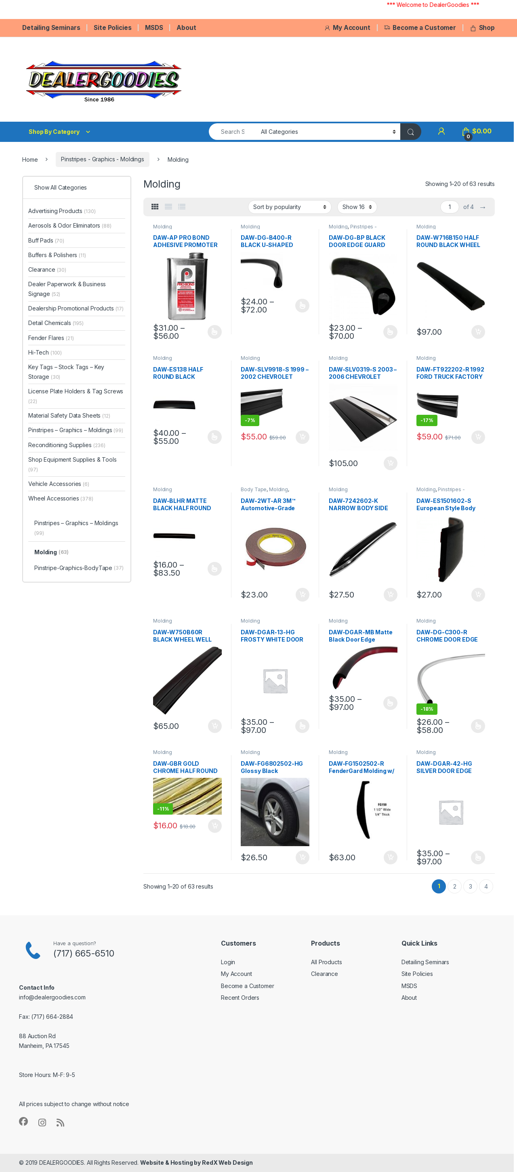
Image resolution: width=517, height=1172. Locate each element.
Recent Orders (240, 997)
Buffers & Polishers (57, 254)
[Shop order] (290, 207)
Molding (162, 227)
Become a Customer (420, 28)
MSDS (154, 28)
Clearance (47, 269)
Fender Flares (51, 337)
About (186, 28)
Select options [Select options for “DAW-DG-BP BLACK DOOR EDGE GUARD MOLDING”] (390, 332)
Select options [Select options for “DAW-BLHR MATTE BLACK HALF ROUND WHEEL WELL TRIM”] (215, 569)
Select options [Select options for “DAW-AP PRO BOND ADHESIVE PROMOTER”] (215, 332)
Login (228, 962)
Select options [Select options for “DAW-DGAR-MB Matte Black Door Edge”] (390, 703)
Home (30, 159)
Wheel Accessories (60, 498)
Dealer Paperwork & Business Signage (67, 289)
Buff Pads (46, 240)
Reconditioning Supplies (66, 444)
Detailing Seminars (51, 28)
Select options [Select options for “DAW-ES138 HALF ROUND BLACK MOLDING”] (215, 437)
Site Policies (112, 28)
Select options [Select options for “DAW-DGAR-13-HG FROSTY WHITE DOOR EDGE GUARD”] (302, 726)
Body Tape (254, 489)
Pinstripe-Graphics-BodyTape (79, 568)
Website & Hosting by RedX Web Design (196, 1162)
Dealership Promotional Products (76, 308)
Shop (482, 28)
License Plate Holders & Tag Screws (75, 396)
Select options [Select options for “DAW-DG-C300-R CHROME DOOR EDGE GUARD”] (478, 726)
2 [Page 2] (454, 886)
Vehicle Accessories (58, 483)
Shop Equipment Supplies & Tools (72, 464)
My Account (347, 28)
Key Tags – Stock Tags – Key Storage (66, 371)
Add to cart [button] (478, 332)
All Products (326, 962)
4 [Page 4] (486, 886)
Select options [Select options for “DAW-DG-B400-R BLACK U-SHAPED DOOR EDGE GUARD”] (302, 306)
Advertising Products (61, 210)
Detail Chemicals (56, 322)
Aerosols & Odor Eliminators (69, 225)
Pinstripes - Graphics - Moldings (102, 159)
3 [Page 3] (470, 886)
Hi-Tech (45, 352)
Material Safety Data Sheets (69, 415)
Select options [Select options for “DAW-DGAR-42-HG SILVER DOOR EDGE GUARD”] (478, 857)
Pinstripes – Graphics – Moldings (75, 430)
